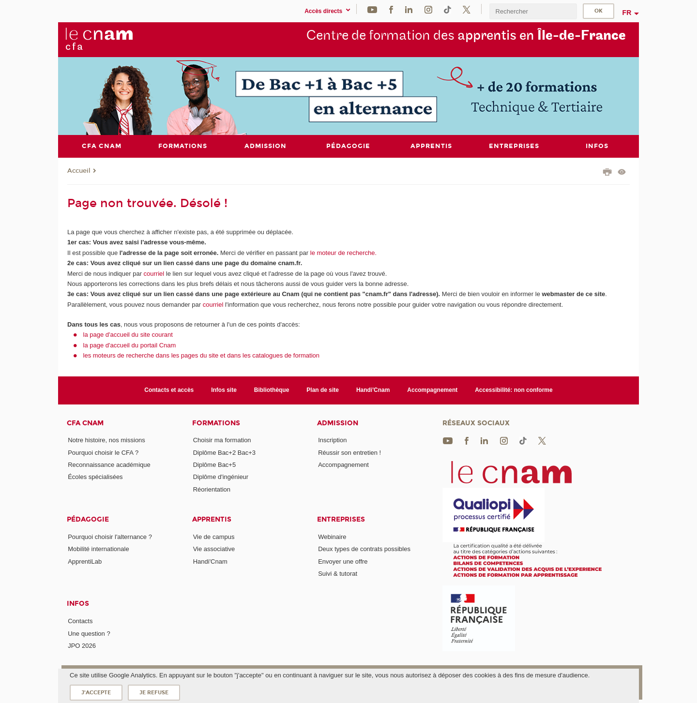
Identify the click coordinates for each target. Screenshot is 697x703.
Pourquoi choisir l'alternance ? (110, 536)
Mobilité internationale (98, 549)
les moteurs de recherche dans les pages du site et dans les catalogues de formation (201, 355)
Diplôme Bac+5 (214, 464)
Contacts (80, 621)
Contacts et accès (169, 390)
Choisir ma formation (222, 440)
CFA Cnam (85, 423)
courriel (154, 273)
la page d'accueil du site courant (128, 334)
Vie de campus (214, 536)
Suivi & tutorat (337, 573)
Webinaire (332, 536)
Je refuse (153, 692)
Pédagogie (88, 519)
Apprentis (211, 519)
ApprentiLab (85, 561)
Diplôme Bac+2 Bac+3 (224, 452)
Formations (216, 423)
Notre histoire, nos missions (106, 440)
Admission (337, 423)
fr (627, 12)
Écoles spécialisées (95, 476)
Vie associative (214, 549)
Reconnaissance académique (109, 464)
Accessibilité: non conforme (514, 390)
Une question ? (89, 633)
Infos (78, 603)
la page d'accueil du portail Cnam (129, 344)
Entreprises (341, 519)
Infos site (224, 390)
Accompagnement (432, 390)
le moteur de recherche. (342, 252)
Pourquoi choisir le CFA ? (103, 452)
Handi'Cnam (373, 390)
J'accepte (96, 692)
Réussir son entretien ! (349, 452)
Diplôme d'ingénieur (221, 476)
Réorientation (211, 489)
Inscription (332, 440)
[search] (532, 11)
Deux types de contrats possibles (364, 549)
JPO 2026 (82, 645)
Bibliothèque (271, 390)
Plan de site (322, 390)
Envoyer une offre (342, 561)
